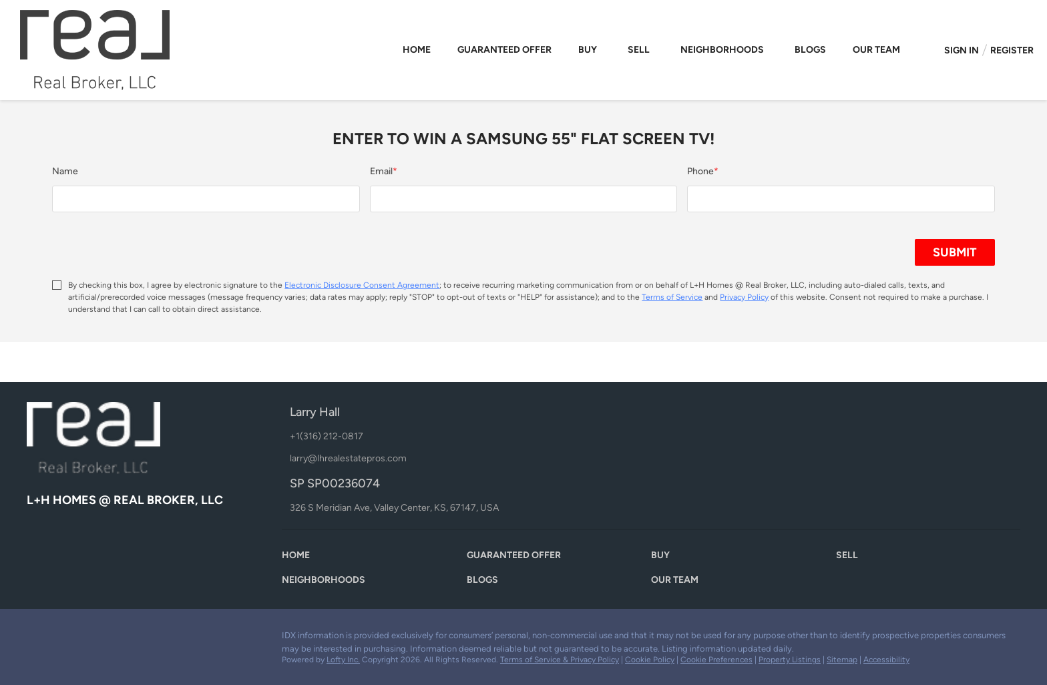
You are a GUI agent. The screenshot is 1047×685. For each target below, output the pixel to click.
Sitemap (842, 659)
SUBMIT (955, 252)
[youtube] (90, 639)
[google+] (117, 639)
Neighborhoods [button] (722, 49)
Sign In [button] (961, 50)
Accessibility (886, 659)
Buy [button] (587, 49)
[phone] (840, 199)
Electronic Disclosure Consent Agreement (361, 285)
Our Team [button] (876, 49)
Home (417, 49)
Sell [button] (639, 49)
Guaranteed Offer (504, 49)
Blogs (810, 49)
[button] (299, 558)
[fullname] (205, 199)
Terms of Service (672, 297)
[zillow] (63, 639)
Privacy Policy (744, 297)
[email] (523, 199)
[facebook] (37, 639)
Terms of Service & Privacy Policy (559, 659)
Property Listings (790, 659)
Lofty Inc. (343, 659)
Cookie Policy (649, 659)
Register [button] (1012, 50)
